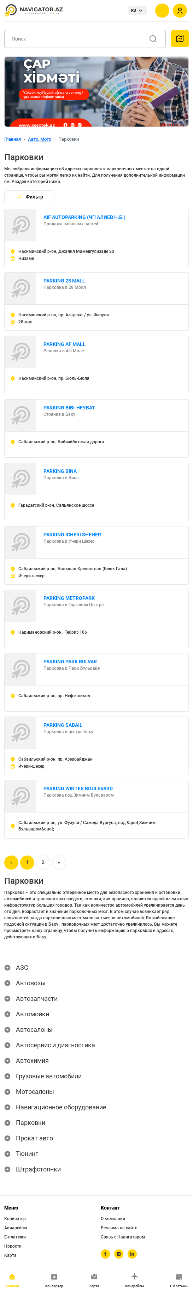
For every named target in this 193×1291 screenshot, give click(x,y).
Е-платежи (15, 1237)
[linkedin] (132, 1254)
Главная (12, 139)
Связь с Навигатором (123, 1237)
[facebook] (105, 1254)
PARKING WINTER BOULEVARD (78, 788)
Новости (13, 1246)
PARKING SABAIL (62, 725)
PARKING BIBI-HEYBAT (69, 407)
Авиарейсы (15, 1227)
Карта (10, 1255)
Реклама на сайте (119, 1227)
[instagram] (118, 1254)
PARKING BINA (60, 471)
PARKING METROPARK (69, 598)
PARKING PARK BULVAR (70, 661)
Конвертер (15, 1218)
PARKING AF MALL (64, 344)
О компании (113, 1218)
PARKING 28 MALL (64, 281)
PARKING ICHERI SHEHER (72, 534)
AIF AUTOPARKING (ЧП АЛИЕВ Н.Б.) (84, 217)
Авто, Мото (39, 139)
